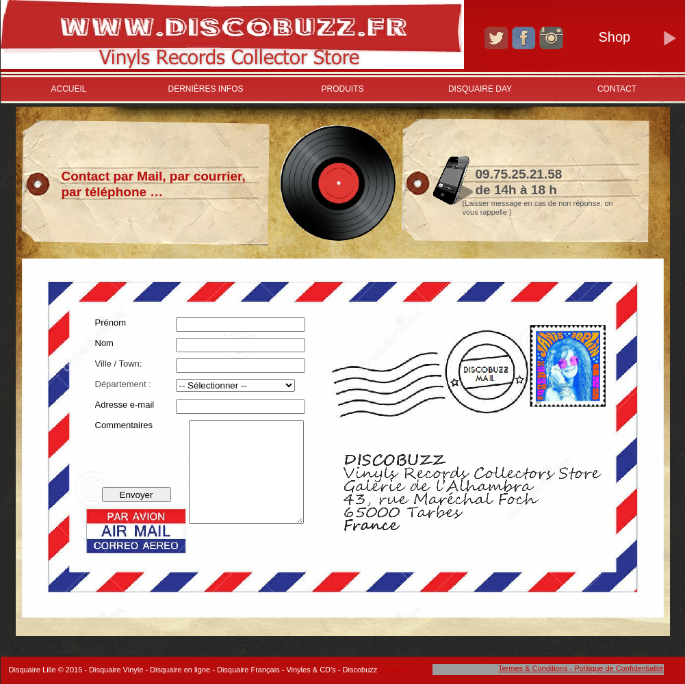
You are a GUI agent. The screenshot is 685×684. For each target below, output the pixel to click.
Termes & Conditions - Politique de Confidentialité (581, 668)
